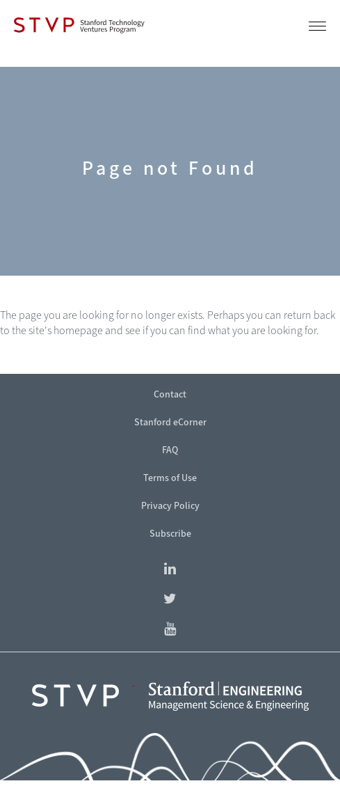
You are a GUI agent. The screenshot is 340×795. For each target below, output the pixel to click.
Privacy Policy (170, 505)
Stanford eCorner (170, 422)
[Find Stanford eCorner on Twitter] (170, 600)
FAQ (170, 450)
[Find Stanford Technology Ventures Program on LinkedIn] (170, 570)
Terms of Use (170, 478)
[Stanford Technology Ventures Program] (79, 25)
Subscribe (170, 533)
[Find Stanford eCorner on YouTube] (170, 630)
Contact (170, 394)
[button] (317, 29)
